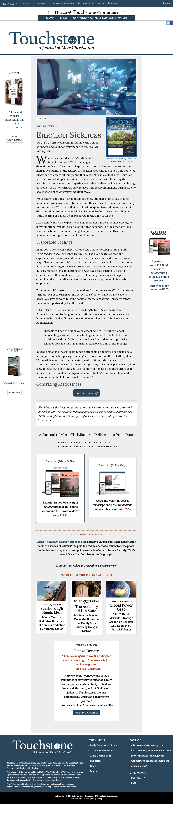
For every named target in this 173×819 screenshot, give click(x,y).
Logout (94, 771)
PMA (133, 783)
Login (167, 3)
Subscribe (96, 760)
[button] (63, 3)
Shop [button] (100, 3)
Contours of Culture (46, 125)
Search (113, 3)
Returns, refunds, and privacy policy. (86, 798)
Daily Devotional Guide (103, 745)
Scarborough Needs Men (51, 610)
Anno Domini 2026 (100, 755)
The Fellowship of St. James (80, 796)
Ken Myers (45, 407)
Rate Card (136, 778)
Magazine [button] (43, 3)
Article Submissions (101, 750)
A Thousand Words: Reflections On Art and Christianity (14, 119)
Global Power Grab (121, 607)
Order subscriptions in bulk (61, 541)
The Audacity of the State (86, 608)
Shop (93, 765)
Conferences (27, 3)
